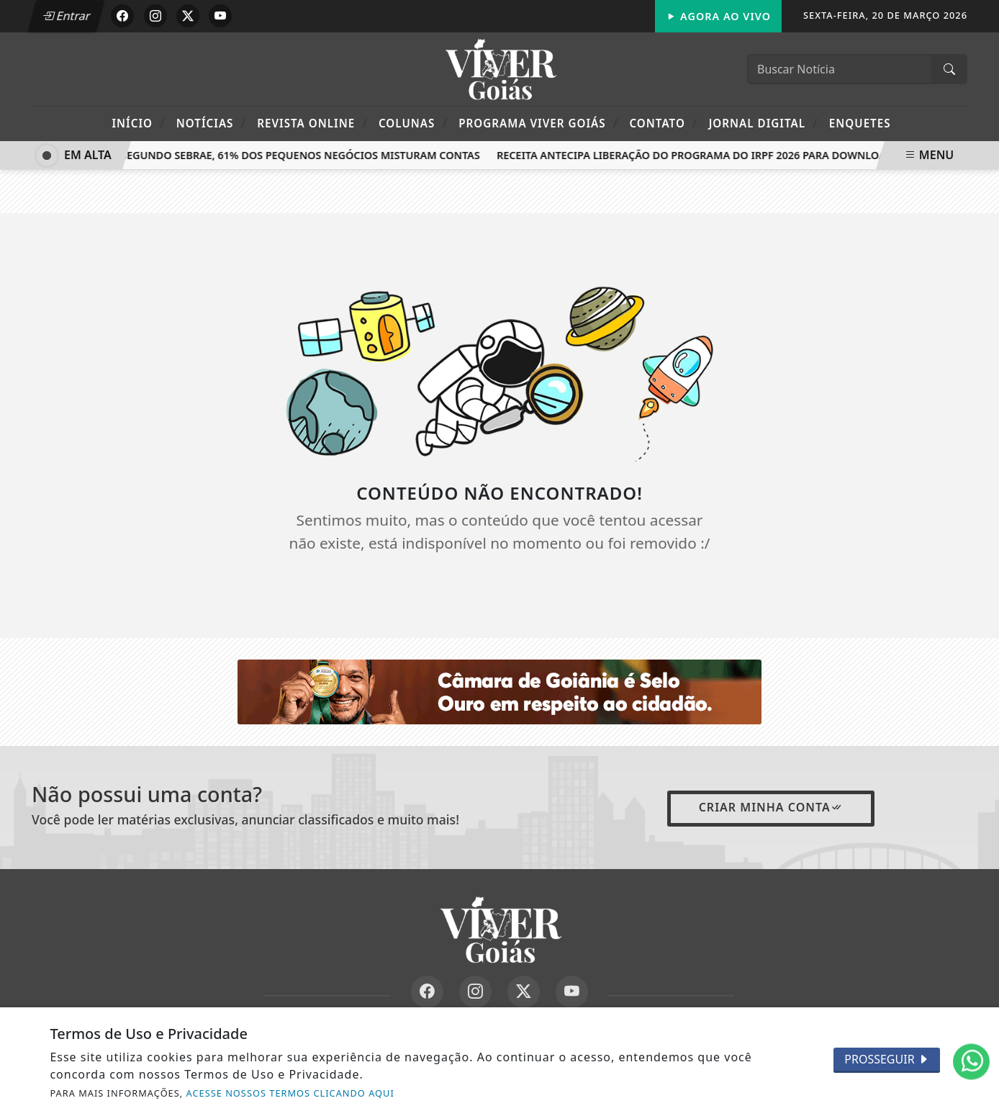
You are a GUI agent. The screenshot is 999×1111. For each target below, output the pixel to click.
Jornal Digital (763, 122)
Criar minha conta (771, 807)
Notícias (211, 122)
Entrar (66, 16)
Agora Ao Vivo (718, 16)
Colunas (413, 122)
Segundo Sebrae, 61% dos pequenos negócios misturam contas (302, 155)
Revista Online (312, 122)
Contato (663, 122)
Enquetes (860, 123)
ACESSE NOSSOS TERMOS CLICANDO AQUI (290, 1093)
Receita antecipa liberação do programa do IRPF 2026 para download (697, 155)
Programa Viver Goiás (538, 122)
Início (138, 122)
